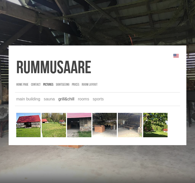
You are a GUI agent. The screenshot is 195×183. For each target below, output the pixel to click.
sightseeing (62, 84)
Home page (22, 84)
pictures (48, 84)
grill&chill (66, 99)
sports (98, 99)
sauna (49, 99)
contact (36, 84)
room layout (90, 84)
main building (28, 99)
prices (75, 84)
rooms (83, 99)
